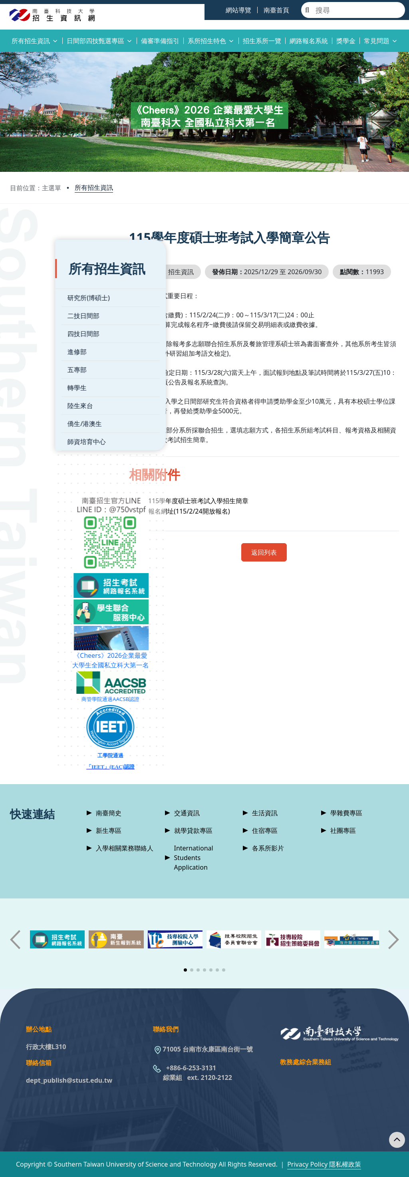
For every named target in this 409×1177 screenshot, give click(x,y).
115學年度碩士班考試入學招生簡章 (215, 519)
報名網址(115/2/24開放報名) (205, 529)
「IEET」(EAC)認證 (70, 755)
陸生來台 (35, 393)
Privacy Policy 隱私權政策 (324, 1164)
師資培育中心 (41, 429)
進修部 (32, 339)
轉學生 (32, 375)
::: (2, 36)
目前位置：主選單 (35, 187)
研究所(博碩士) (43, 285)
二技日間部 (38, 303)
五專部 (32, 357)
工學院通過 (70, 744)
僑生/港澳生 (39, 411)
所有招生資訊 (94, 187)
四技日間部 (38, 321)
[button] (185, 970)
